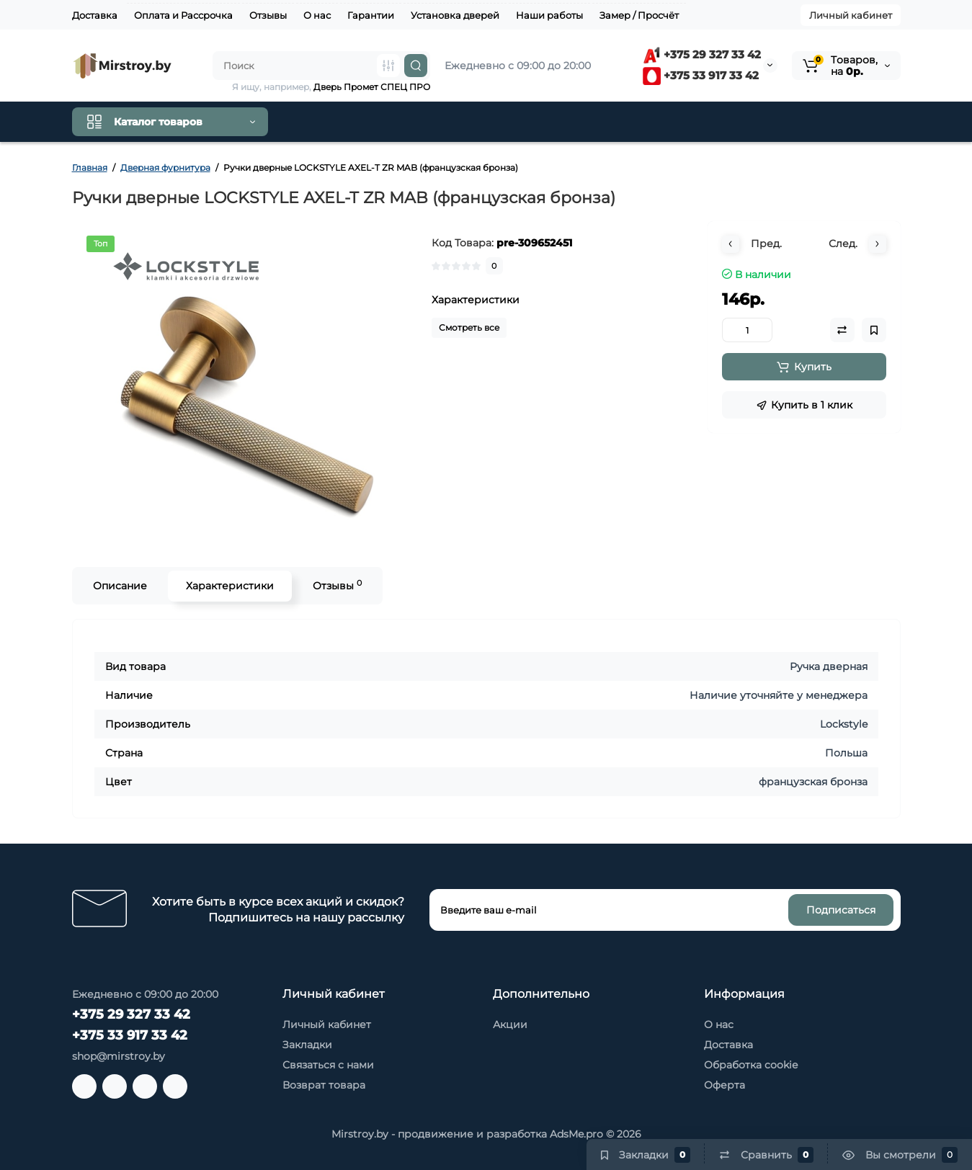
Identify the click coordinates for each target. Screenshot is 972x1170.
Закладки (307, 1044)
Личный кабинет (850, 15)
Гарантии (370, 15)
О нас (317, 15)
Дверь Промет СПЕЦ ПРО (371, 86)
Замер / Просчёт (639, 15)
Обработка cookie (751, 1064)
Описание (120, 585)
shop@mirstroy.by (118, 1056)
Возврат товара (323, 1085)
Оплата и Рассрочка (183, 15)
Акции (510, 1024)
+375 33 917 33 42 (701, 75)
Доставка (94, 15)
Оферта (724, 1085)
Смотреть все (469, 327)
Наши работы (549, 15)
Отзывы (268, 15)
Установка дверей (455, 15)
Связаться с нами (328, 1064)
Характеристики (230, 585)
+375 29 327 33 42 (702, 54)
